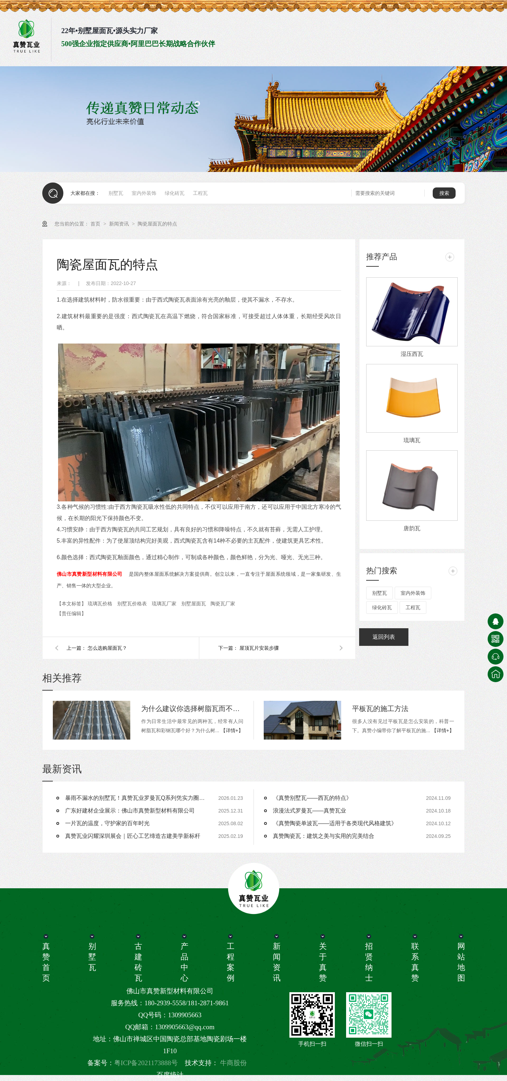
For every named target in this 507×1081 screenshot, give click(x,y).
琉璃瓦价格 (101, 603)
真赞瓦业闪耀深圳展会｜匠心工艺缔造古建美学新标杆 (132, 836)
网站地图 (460, 962)
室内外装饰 (144, 193)
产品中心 (184, 962)
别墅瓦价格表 (132, 603)
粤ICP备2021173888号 (146, 1063)
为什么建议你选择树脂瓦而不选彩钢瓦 (192, 708)
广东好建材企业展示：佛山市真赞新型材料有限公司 (130, 811)
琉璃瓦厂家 (165, 603)
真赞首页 (45, 962)
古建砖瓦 (138, 962)
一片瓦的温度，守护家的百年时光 (107, 823)
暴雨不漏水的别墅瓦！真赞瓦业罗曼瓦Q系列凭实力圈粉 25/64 (135, 798)
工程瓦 (200, 193)
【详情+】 (232, 730)
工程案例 (230, 962)
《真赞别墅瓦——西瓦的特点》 (312, 798)
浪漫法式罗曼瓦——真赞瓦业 (309, 811)
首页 (96, 224)
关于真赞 (322, 962)
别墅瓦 (115, 193)
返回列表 (384, 637)
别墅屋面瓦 (194, 603)
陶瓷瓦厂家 (223, 603)
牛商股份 (233, 1063)
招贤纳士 (368, 962)
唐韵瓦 (411, 528)
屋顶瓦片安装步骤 (259, 648)
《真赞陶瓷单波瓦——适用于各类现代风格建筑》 (335, 823)
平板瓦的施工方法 (380, 708)
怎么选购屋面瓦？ (107, 648)
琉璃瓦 (411, 440)
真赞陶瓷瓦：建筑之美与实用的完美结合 (323, 836)
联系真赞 (414, 962)
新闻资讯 (119, 224)
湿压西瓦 (412, 354)
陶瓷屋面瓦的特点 (157, 224)
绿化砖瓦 (174, 193)
